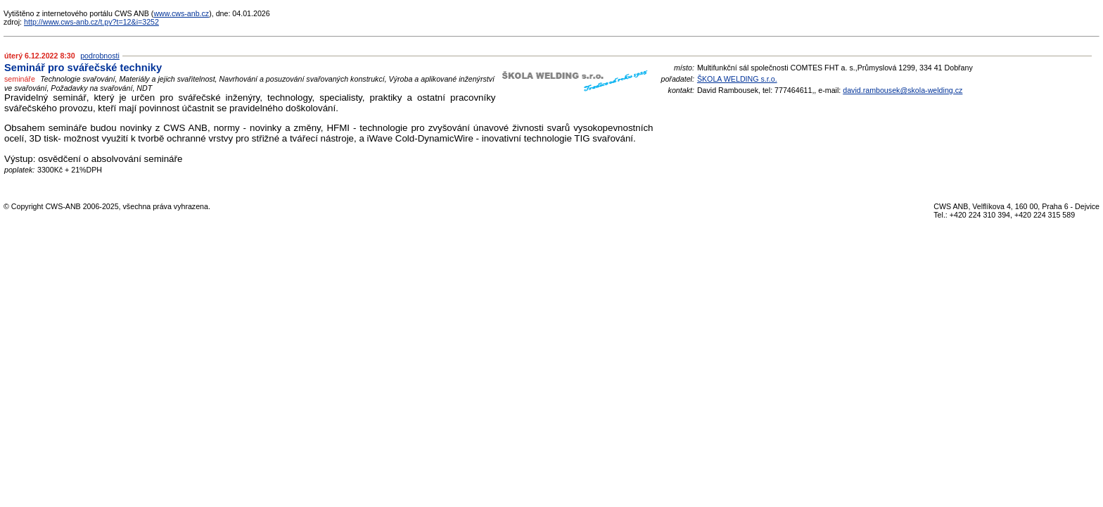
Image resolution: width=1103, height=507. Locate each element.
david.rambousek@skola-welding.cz (902, 90)
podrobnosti (100, 55)
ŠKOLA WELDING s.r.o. (737, 79)
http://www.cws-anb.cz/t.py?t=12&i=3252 (91, 22)
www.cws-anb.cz (181, 13)
